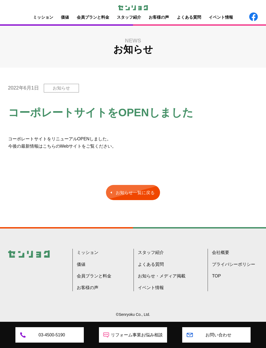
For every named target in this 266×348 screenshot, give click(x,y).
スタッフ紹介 (129, 17)
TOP (216, 276)
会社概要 (220, 252)
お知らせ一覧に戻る (135, 192)
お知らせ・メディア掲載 (161, 276)
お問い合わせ (218, 335)
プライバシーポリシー (233, 264)
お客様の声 (159, 17)
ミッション (43, 17)
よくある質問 (189, 17)
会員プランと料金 (93, 17)
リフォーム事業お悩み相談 (137, 335)
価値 (65, 17)
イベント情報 (221, 17)
